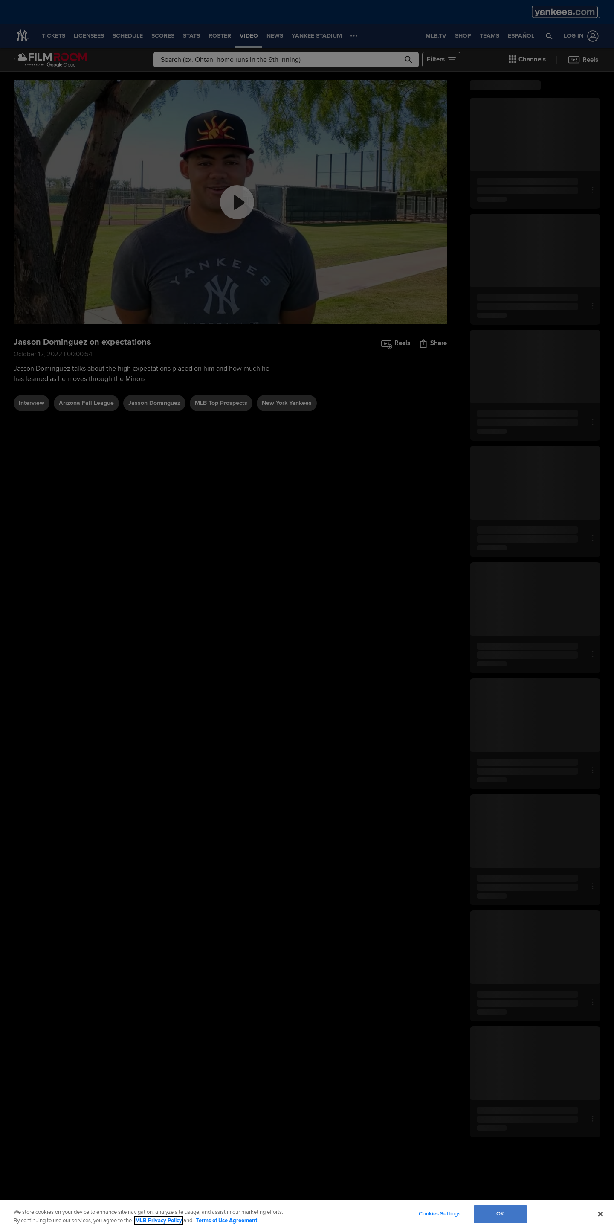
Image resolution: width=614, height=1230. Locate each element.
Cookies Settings (439, 1213)
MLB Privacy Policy (158, 1220)
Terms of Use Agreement (226, 1220)
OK (500, 1213)
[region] (307, 1215)
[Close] (600, 1213)
